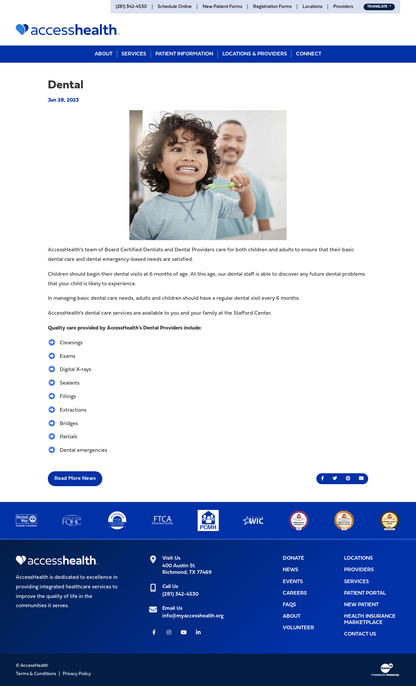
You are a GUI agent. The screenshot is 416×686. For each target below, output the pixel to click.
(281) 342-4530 (180, 594)
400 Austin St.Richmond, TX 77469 (187, 569)
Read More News (75, 478)
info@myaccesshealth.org (192, 616)
